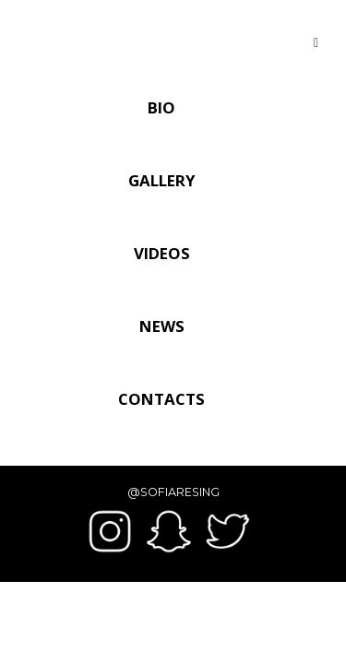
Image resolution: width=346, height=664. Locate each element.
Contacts (161, 398)
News (162, 326)
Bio (161, 107)
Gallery (162, 180)
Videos (162, 253)
